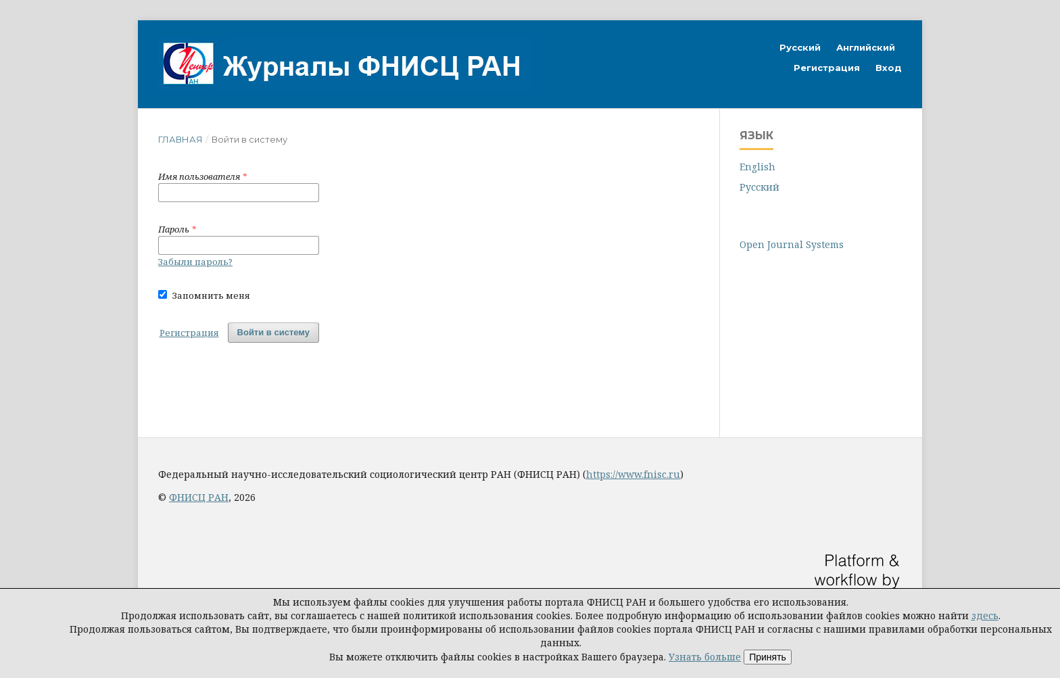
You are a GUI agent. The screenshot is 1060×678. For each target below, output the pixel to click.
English (757, 166)
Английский (865, 47)
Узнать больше (705, 656)
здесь (984, 615)
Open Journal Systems (792, 244)
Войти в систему (273, 332)
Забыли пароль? (195, 262)
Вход (888, 67)
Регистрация (827, 67)
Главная (180, 139)
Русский (800, 47)
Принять (767, 657)
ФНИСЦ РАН (198, 497)
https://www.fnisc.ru (633, 474)
